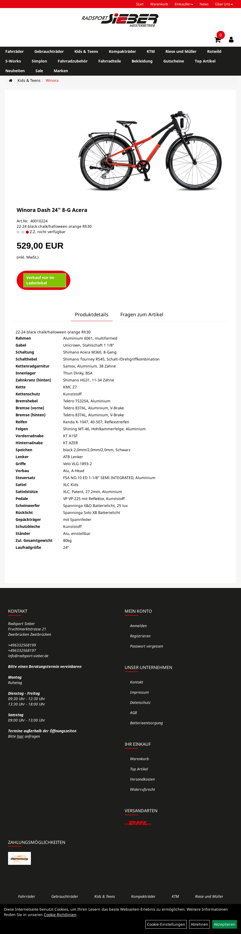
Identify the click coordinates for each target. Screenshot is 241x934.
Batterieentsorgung (146, 722)
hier (20, 736)
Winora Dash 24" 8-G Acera (52, 210)
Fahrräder (14, 51)
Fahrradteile (109, 61)
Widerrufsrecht (142, 789)
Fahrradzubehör (73, 61)
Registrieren (140, 635)
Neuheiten (15, 70)
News (204, 4)
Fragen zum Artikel (141, 314)
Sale (39, 70)
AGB (133, 712)
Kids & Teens (86, 51)
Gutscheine (173, 61)
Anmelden (138, 625)
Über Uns (224, 4)
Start (140, 4)
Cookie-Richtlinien (60, 914)
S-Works (13, 61)
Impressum (139, 692)
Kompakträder (122, 51)
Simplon (39, 61)
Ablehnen (199, 924)
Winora (52, 80)
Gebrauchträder (49, 51)
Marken (61, 70)
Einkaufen (184, 4)
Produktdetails (92, 314)
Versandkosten (142, 779)
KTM (151, 51)
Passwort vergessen (146, 646)
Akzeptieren (224, 924)
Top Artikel (205, 61)
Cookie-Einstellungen (166, 924)
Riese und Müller (181, 51)
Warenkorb (159, 4)
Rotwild (214, 51)
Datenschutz (140, 702)
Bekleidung (142, 61)
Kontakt (136, 682)
